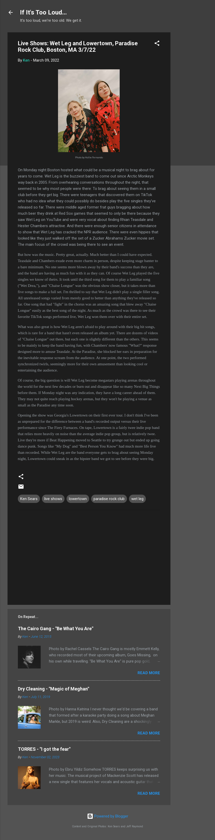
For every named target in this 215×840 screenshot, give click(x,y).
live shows (53, 498)
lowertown (78, 498)
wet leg (137, 498)
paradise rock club (109, 498)
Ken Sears (29, 498)
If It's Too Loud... (43, 12)
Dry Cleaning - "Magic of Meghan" (53, 689)
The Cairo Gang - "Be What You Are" (55, 628)
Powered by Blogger (107, 816)
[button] (157, 44)
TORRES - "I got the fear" (44, 749)
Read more (149, 673)
